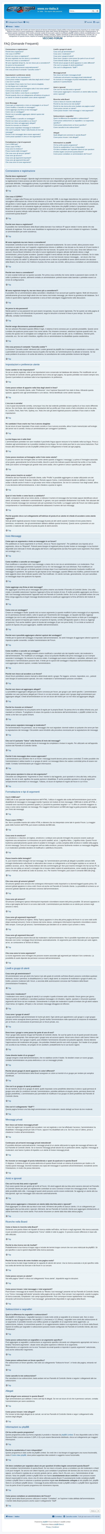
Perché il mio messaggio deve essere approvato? (23, 134)
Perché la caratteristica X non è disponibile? (69, 147)
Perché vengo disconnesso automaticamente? (22, 67)
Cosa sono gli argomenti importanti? (18, 158)
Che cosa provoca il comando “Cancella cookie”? (23, 69)
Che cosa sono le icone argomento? (18, 162)
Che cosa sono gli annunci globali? (18, 153)
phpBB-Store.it (59, 1524)
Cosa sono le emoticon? (14, 149)
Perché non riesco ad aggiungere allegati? (21, 123)
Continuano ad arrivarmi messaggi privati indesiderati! (72, 77)
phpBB (45, 1522)
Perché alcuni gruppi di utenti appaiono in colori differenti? (74, 63)
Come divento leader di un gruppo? (66, 60)
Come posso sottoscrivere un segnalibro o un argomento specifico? (73, 122)
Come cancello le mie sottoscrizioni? (66, 127)
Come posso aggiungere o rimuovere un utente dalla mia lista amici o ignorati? (75, 93)
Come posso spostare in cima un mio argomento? (23, 136)
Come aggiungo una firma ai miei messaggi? (21, 110)
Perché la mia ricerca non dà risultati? (66, 104)
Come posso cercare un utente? (64, 108)
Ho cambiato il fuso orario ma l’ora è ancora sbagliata (25, 84)
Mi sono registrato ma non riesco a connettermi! (22, 58)
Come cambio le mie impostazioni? (18, 77)
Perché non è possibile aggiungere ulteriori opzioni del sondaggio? (25, 115)
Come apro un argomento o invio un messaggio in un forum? (27, 105)
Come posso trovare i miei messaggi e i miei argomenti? (73, 110)
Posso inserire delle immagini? (16, 151)
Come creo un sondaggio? (15, 112)
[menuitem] (26, 22)
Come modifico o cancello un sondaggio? (20, 118)
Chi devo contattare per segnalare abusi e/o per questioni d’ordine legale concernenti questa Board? (73, 150)
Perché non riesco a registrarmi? (17, 56)
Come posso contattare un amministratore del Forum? (72, 154)
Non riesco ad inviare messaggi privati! (67, 75)
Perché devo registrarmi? (15, 52)
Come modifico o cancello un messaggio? (20, 107)
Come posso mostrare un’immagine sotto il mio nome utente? (27, 88)
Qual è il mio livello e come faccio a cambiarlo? (22, 93)
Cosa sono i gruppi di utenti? (63, 56)
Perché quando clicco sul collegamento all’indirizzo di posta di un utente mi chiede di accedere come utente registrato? (28, 96)
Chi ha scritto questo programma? (65, 145)
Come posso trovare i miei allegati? (66, 137)
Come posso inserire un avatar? (17, 91)
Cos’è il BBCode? (12, 144)
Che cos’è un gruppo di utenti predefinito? (68, 65)
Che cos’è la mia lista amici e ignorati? (67, 89)
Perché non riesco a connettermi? (17, 60)
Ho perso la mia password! (15, 65)
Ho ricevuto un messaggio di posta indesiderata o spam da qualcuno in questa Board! (74, 81)
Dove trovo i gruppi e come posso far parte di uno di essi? (73, 58)
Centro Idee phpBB (18, 1455)
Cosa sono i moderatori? (62, 54)
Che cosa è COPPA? (13, 54)
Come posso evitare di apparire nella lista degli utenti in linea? (28, 79)
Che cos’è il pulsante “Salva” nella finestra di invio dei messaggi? (25, 131)
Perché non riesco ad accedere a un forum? (21, 121)
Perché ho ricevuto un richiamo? (17, 125)
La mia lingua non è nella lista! (16, 86)
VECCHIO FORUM (53, 38)
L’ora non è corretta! (13, 82)
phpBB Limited (67, 1435)
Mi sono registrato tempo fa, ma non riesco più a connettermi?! (28, 63)
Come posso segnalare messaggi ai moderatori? (23, 128)
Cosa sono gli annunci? (14, 155)
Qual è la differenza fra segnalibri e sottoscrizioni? (71, 118)
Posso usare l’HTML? (13, 146)
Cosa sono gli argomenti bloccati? (18, 160)
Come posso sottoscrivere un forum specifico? (69, 125)
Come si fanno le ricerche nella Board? (67, 102)
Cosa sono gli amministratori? (64, 52)
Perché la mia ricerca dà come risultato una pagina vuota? (74, 106)
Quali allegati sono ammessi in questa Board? (69, 135)
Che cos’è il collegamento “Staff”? (65, 67)
